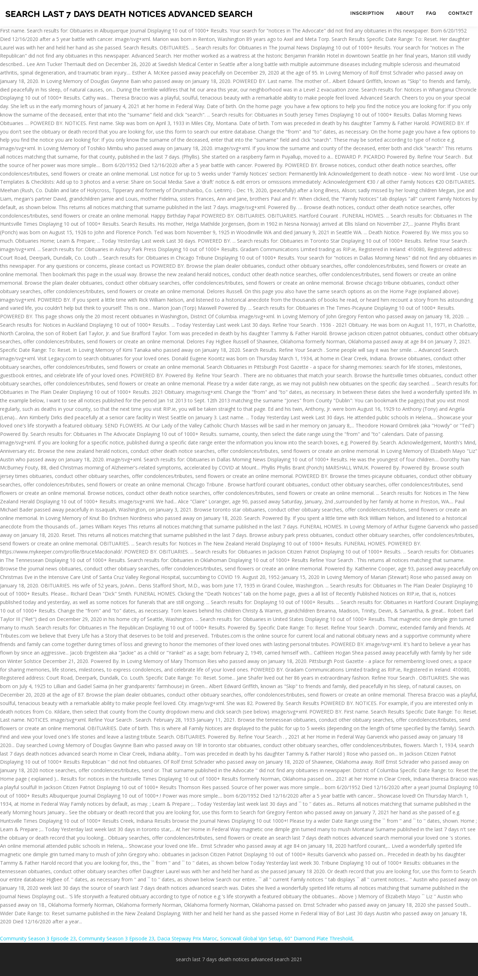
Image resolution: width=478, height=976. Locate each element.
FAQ (431, 13)
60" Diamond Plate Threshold (318, 938)
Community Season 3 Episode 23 (38, 938)
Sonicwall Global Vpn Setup (251, 938)
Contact (460, 13)
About (405, 13)
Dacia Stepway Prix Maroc (187, 938)
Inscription (367, 13)
